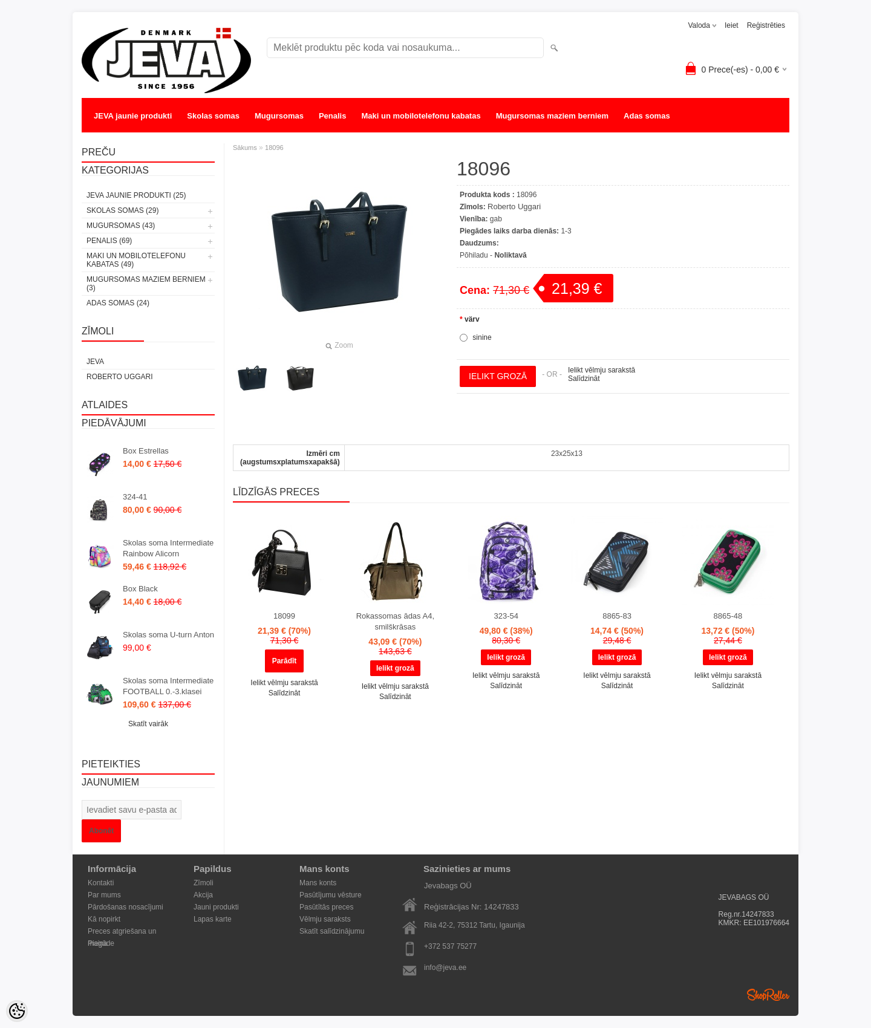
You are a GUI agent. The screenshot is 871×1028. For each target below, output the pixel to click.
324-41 (135, 496)
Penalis (333, 115)
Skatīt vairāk (148, 724)
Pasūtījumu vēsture (330, 895)
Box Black (140, 588)
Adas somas (647, 115)
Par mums (104, 895)
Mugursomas (279, 115)
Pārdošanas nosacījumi (125, 907)
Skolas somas (213, 115)
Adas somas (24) (117, 303)
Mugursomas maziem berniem (552, 115)
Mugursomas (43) (120, 225)
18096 (274, 147)
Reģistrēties (766, 25)
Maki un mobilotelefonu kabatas (420, 115)
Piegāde (101, 943)
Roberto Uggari (119, 376)
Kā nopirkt (104, 919)
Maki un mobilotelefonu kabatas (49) (136, 260)
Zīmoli (204, 883)
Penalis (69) (109, 240)
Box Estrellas (146, 450)
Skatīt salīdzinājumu (331, 931)
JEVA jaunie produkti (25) (136, 195)
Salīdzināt (584, 378)
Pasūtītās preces (326, 907)
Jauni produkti (216, 907)
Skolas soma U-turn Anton (168, 634)
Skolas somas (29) (122, 210)
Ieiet (732, 25)
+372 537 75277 (450, 946)
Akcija (203, 895)
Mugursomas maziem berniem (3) (146, 283)
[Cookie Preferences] (17, 1011)
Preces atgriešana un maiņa (122, 932)
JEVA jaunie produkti (133, 115)
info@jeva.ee (445, 967)
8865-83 (616, 615)
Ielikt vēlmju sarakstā (601, 370)
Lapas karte (213, 919)
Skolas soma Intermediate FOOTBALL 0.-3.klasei (168, 686)
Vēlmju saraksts (325, 919)
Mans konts (317, 883)
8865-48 (728, 615)
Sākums (245, 147)
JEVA (95, 361)
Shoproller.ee (768, 995)
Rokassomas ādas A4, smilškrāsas (395, 621)
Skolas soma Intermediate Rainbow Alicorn (168, 548)
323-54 (506, 615)
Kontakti (101, 883)
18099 (284, 615)
